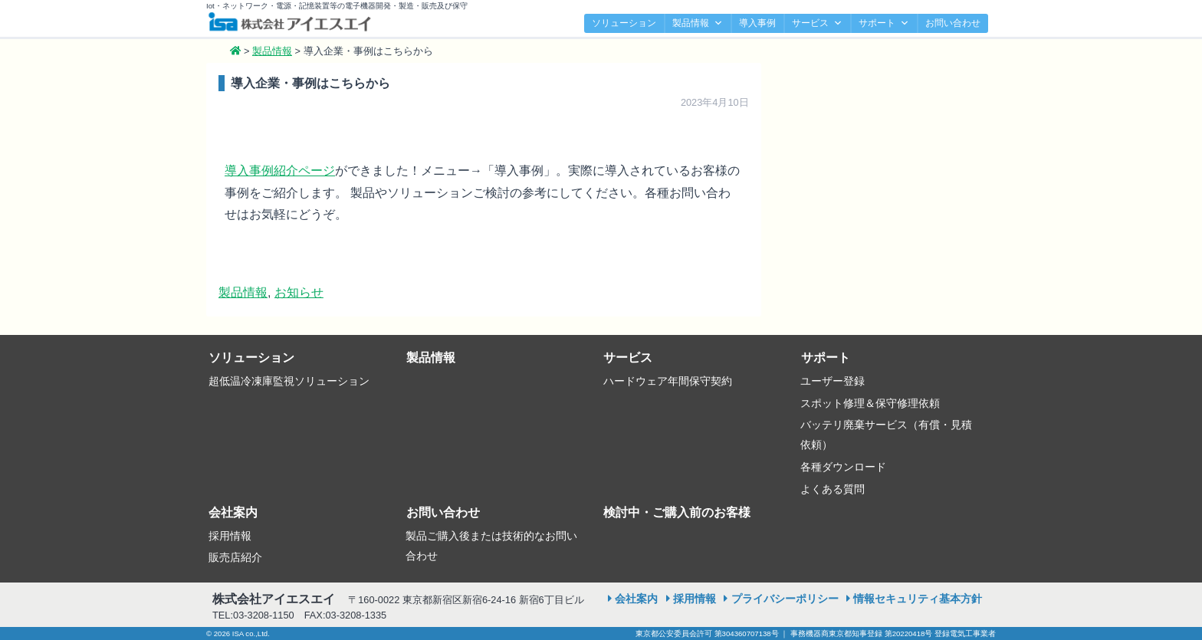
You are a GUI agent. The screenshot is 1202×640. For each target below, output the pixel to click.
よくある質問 (832, 489)
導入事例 (757, 23)
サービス (817, 23)
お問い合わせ (952, 23)
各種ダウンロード (843, 467)
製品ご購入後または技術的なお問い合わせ (491, 546)
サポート (884, 23)
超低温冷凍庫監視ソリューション (289, 381)
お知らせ (298, 292)
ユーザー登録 (832, 381)
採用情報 (230, 536)
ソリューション (624, 23)
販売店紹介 (235, 557)
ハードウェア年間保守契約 (667, 381)
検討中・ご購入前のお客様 (676, 512)
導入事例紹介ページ (280, 170)
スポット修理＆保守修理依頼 (870, 403)
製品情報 (697, 23)
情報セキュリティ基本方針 (917, 598)
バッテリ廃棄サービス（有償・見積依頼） (886, 434)
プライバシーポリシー (785, 598)
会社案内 (233, 512)
